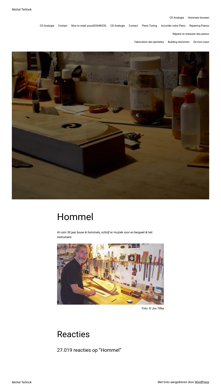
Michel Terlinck (22, 9)
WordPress (202, 382)
